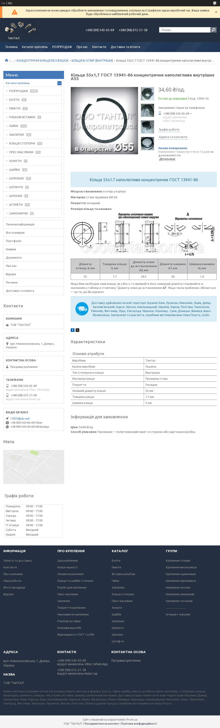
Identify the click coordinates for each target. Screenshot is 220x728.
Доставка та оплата (125, 47)
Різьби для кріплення (71, 587)
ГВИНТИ (14, 108)
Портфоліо (14, 240)
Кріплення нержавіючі (181, 580)
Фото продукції (14, 587)
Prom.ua (132, 719)
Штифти (118, 641)
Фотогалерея (15, 232)
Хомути (117, 607)
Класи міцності (67, 567)
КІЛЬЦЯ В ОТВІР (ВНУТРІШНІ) (92, 60)
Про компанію (13, 573)
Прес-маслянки (67, 594)
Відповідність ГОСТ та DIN (75, 634)
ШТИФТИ (16, 204)
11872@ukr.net (20, 418)
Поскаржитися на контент (102, 723)
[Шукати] (213, 30)
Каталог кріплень (35, 47)
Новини (11, 249)
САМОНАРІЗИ (18, 213)
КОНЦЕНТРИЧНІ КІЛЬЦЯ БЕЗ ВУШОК (42, 60)
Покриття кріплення (71, 607)
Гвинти (116, 567)
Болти (116, 560)
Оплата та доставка (17, 560)
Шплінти (117, 627)
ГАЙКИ (13, 125)
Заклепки (63, 600)
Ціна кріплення (67, 560)
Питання (12, 282)
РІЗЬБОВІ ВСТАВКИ (22, 117)
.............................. (176, 607)
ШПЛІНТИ (16, 187)
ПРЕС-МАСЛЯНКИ (21, 152)
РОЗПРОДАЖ (62, 47)
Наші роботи (12, 580)
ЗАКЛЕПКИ (16, 134)
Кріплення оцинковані (181, 573)
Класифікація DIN (69, 627)
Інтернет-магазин (178, 614)
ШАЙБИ (14, 169)
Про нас (82, 47)
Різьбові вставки (69, 621)
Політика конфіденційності (139, 723)
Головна (12, 47)
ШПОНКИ (15, 195)
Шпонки (117, 634)
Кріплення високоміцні (181, 567)
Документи (14, 257)
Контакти (99, 47)
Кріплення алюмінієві (180, 594)
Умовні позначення (70, 573)
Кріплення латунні (178, 587)
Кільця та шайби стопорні (75, 580)
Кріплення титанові (179, 600)
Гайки (115, 580)
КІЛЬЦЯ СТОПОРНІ (22, 143)
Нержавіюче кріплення (73, 614)
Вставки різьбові (123, 573)
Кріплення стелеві (178, 560)
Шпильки (118, 621)
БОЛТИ (14, 99)
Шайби (116, 614)
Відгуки (11, 274)
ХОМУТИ (15, 160)
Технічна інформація (20, 224)
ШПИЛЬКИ (16, 178)
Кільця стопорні (123, 594)
